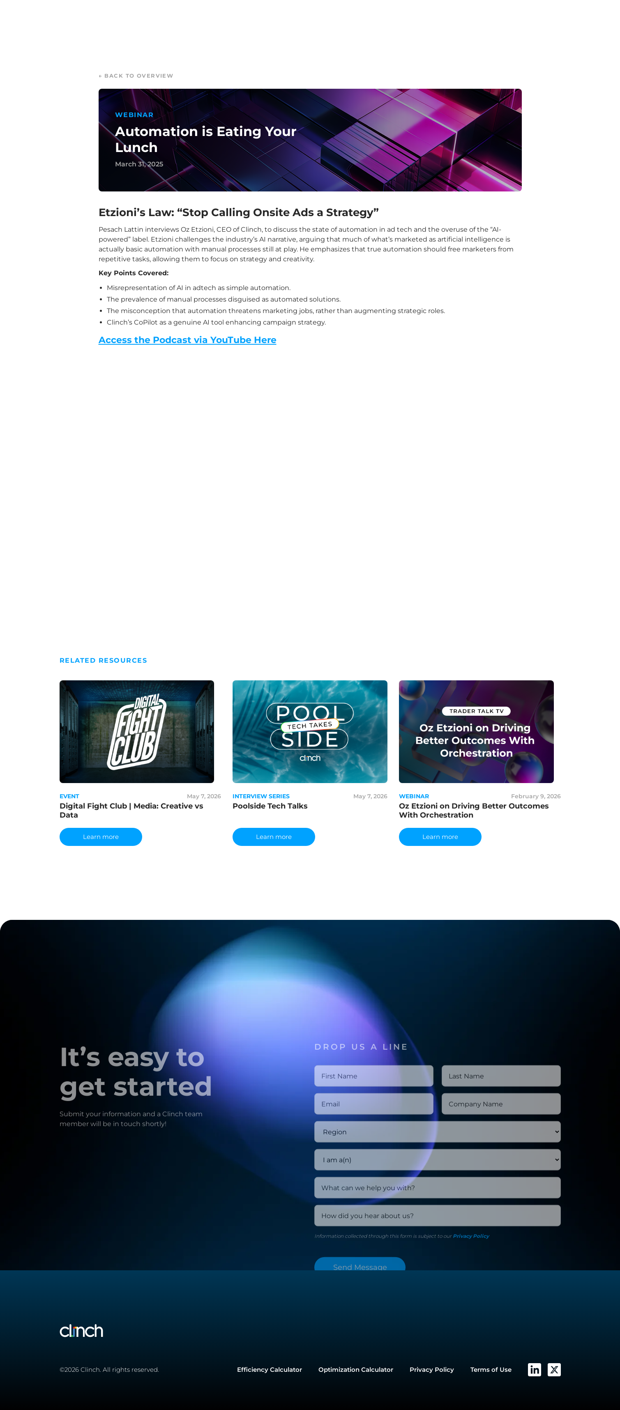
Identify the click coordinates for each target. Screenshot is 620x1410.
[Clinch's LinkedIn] (534, 1369)
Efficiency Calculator (269, 1369)
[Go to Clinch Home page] (148, 1331)
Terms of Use (491, 1369)
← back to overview (136, 75)
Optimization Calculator (355, 1369)
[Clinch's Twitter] (554, 1369)
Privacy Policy (471, 1264)
